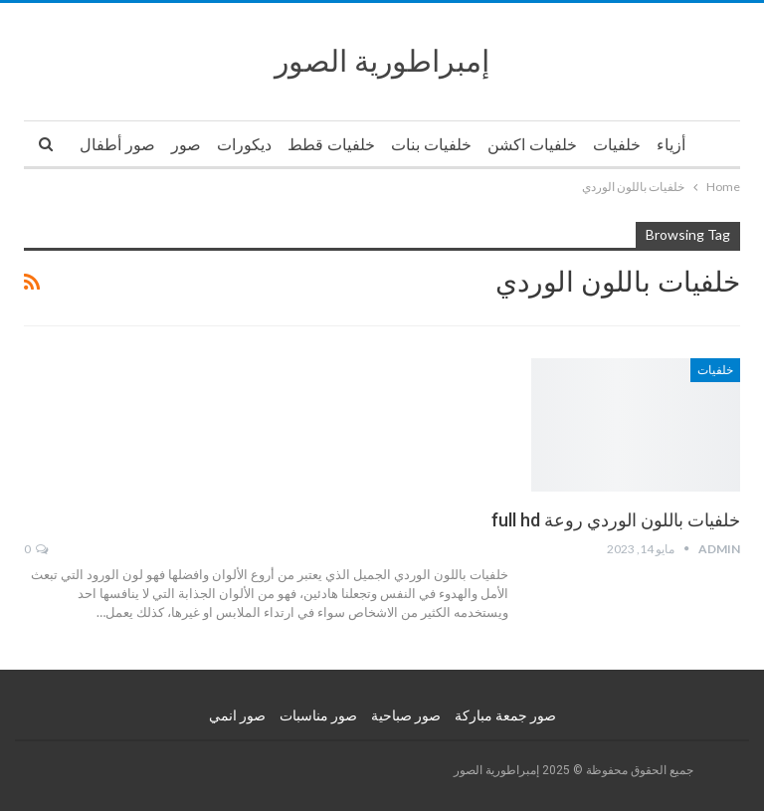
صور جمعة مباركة (505, 715)
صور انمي (237, 715)
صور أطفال (117, 144)
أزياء (671, 144)
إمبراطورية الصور (382, 61)
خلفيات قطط (331, 144)
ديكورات (244, 144)
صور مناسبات (318, 715)
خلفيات (617, 144)
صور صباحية (406, 715)
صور (186, 144)
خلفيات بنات (431, 144)
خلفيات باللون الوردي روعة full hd (615, 519)
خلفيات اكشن (532, 144)
